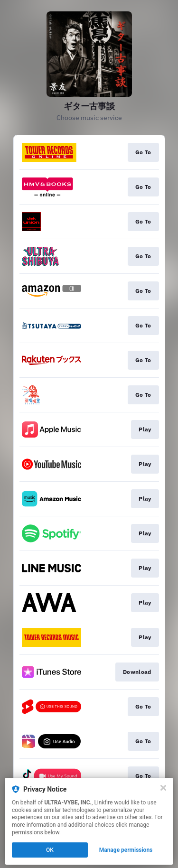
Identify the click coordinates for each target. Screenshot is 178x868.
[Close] (163, 787)
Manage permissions (126, 850)
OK (50, 850)
